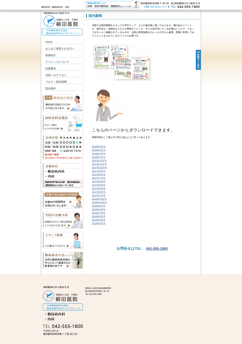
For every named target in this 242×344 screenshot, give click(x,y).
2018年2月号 (98, 153)
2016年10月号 (99, 202)
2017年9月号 (98, 171)
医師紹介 (50, 55)
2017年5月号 (98, 185)
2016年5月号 (98, 220)
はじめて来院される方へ (60, 48)
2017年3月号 (98, 192)
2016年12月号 (99, 199)
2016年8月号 (98, 209)
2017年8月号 (98, 174)
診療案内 (50, 68)
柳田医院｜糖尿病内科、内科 (55, 7)
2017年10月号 (99, 167)
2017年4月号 (98, 188)
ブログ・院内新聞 (56, 81)
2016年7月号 (98, 213)
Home (49, 42)
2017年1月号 (98, 195)
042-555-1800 (157, 248)
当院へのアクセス (56, 75)
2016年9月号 (98, 206)
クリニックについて (57, 61)
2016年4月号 (98, 223)
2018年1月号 (98, 157)
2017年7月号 (98, 178)
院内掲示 (50, 88)
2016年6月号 (98, 216)
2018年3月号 (98, 150)
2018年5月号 (98, 146)
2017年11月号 (99, 164)
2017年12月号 (99, 160)
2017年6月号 (98, 181)
